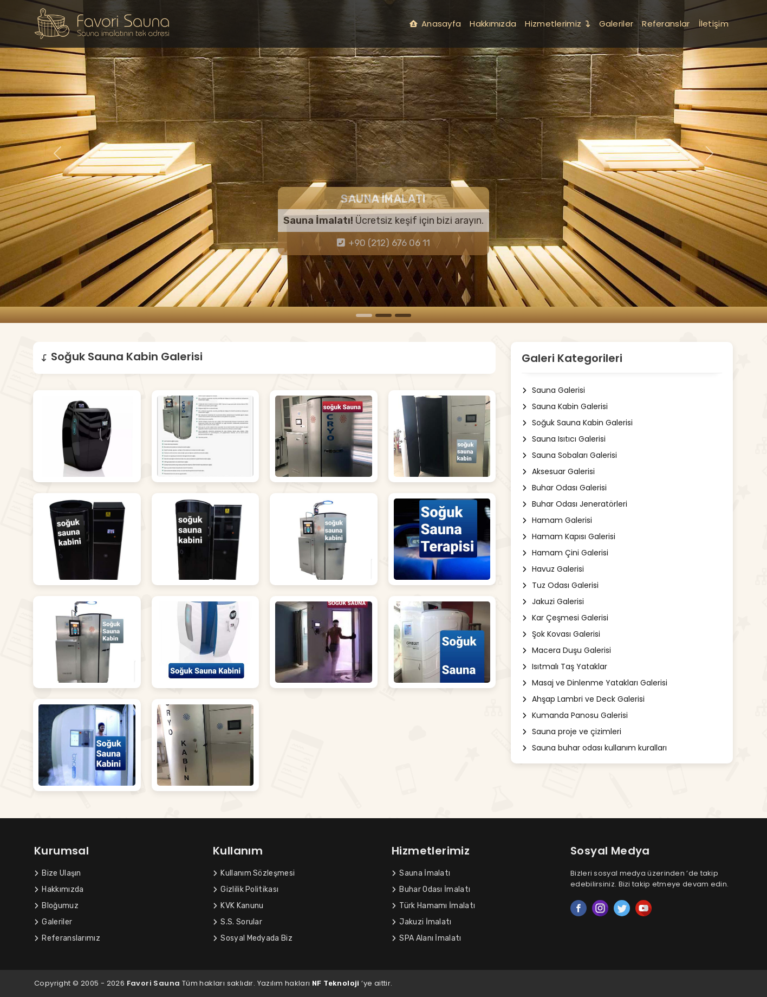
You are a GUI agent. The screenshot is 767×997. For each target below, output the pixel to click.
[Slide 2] (383, 315)
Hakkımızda (493, 23)
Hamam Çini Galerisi (563, 553)
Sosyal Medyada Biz (252, 938)
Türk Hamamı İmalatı (433, 905)
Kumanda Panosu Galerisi (573, 715)
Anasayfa (435, 23)
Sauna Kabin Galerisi (563, 406)
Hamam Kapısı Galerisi (567, 536)
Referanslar (666, 23)
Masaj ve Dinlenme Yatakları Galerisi (593, 683)
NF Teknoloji (336, 983)
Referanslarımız (67, 938)
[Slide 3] (403, 315)
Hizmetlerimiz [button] (557, 23)
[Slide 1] (364, 315)
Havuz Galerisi (551, 569)
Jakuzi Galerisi (551, 601)
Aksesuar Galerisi (557, 471)
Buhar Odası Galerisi (563, 488)
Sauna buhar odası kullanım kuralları (593, 748)
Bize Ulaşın (57, 873)
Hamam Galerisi (555, 520)
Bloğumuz (56, 905)
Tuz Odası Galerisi (559, 585)
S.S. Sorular (237, 922)
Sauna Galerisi (552, 390)
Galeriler (616, 23)
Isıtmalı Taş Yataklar (563, 666)
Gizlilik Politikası (245, 889)
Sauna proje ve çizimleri (570, 731)
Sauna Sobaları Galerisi (568, 455)
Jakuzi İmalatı (422, 922)
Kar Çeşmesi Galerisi (563, 618)
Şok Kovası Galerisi (559, 634)
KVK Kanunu (238, 905)
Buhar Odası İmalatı (431, 889)
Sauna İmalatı (421, 873)
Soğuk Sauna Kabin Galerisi (576, 423)
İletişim (714, 23)
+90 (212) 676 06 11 (384, 242)
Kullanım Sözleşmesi (254, 873)
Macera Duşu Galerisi (565, 650)
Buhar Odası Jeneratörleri (573, 504)
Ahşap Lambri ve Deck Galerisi (582, 699)
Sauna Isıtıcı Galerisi (562, 439)
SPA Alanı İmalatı (426, 938)
